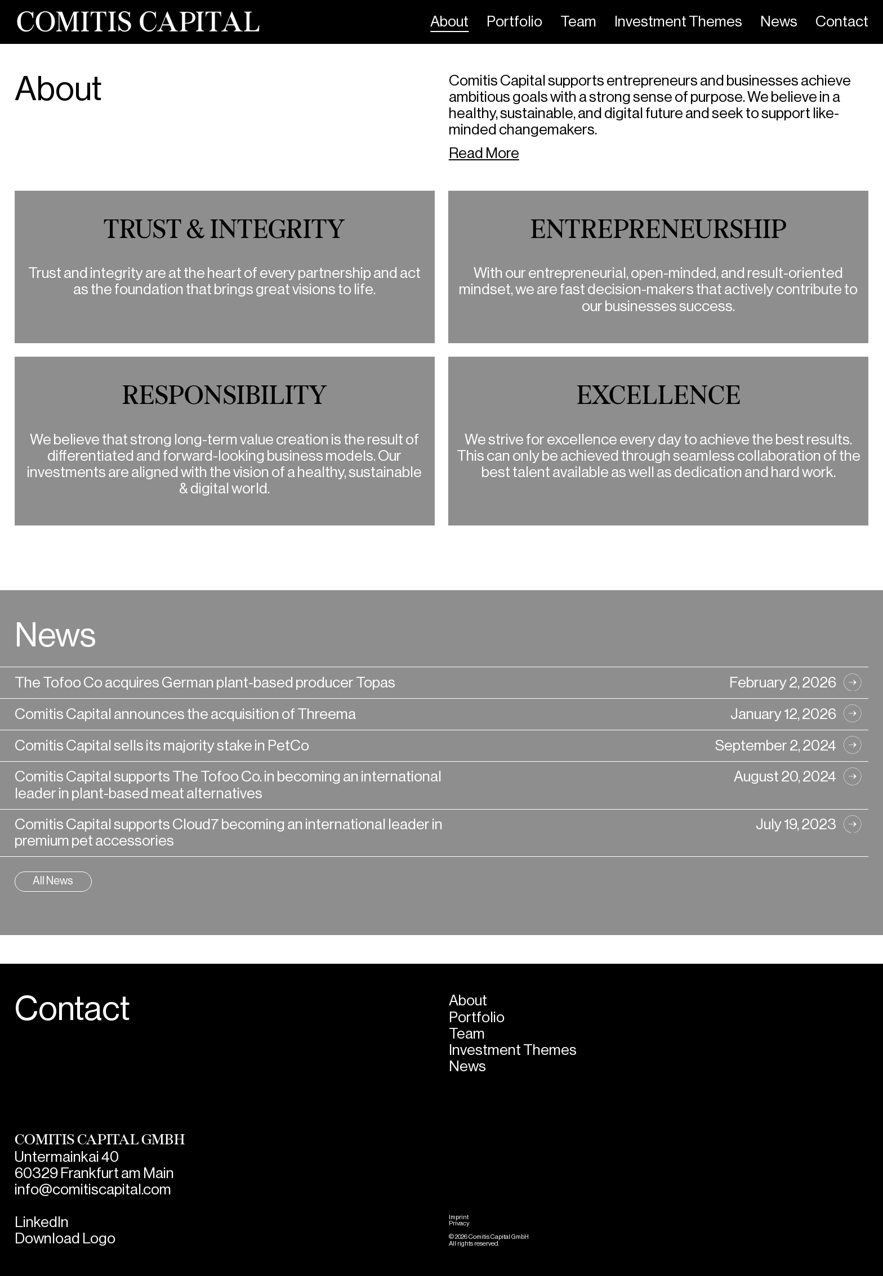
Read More (484, 153)
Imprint (459, 1217)
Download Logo (65, 1238)
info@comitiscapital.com (93, 1189)
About (449, 21)
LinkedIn (42, 1222)
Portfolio (514, 21)
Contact (841, 21)
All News (53, 881)
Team (578, 21)
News (778, 21)
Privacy (459, 1223)
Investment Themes (678, 21)
